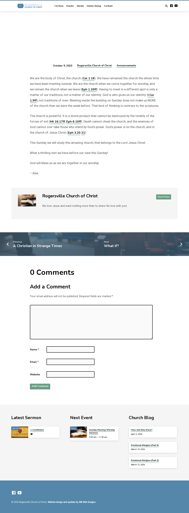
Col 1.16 (88, 78)
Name (34, 349)
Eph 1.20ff (89, 89)
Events (70, 5)
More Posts (163, 196)
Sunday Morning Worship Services (102, 431)
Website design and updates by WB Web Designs (72, 502)
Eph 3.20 (74, 132)
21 (83, 132)
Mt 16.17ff (57, 121)
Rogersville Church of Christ (94, 65)
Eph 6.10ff (73, 121)
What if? (111, 245)
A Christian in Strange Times (37, 245)
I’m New (58, 5)
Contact (108, 5)
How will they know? (141, 429)
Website (35, 374)
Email (34, 362)
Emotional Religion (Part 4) (145, 445)
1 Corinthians (37, 429)
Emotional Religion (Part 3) (145, 460)
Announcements (126, 65)
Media (80, 5)
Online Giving (94, 5)
